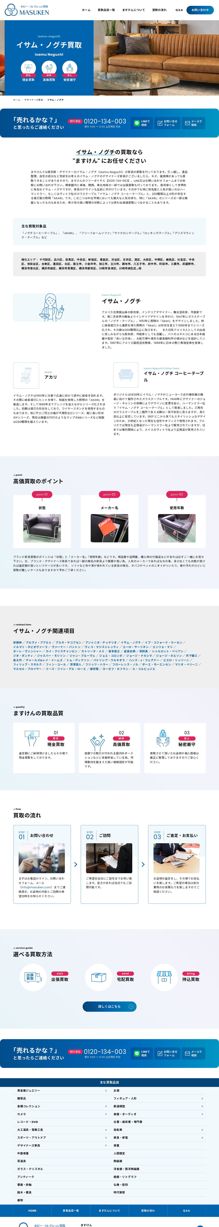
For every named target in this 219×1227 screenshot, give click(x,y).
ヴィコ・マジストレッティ (102, 647)
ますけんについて (133, 10)
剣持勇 (143, 651)
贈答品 (21, 1098)
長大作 (17, 660)
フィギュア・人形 (125, 1098)
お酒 (116, 1091)
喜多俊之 (114, 651)
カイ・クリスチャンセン (62, 651)
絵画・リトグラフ (125, 1177)
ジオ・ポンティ (23, 656)
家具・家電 (121, 1138)
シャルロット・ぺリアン (167, 651)
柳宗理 (94, 669)
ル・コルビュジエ (143, 669)
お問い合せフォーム (170, 123)
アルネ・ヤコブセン (68, 643)
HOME (32, 1210)
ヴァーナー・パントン (66, 647)
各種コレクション (28, 1106)
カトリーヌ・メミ (92, 651)
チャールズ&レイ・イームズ (44, 660)
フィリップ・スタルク (27, 665)
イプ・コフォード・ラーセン (163, 643)
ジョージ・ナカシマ (139, 656)
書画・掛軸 (24, 1185)
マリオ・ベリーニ (186, 665)
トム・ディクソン (78, 660)
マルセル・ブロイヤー (27, 669)
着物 (20, 1200)
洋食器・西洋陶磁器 (126, 1169)
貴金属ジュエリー (28, 1091)
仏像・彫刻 (121, 1185)
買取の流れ (159, 10)
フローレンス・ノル (125, 665)
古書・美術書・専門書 (128, 1122)
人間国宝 (119, 1153)
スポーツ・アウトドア (31, 1138)
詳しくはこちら (109, 1006)
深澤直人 (75, 665)
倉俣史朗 (129, 651)
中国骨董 (23, 1153)
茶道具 (21, 1161)
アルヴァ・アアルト (39, 643)
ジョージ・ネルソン (169, 656)
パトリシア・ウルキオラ (109, 660)
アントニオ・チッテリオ (101, 643)
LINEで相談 (145, 123)
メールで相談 (196, 123)
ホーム (86, 10)
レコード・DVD (27, 1122)
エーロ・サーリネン (136, 647)
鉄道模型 (119, 1106)
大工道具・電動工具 (30, 1130)
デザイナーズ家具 (33, 100)
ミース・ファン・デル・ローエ (66, 669)
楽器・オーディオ (125, 1114)
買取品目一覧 (106, 10)
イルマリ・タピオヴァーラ (30, 647)
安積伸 (17, 643)
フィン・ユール (56, 665)
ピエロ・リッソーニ (176, 660)
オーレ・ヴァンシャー (27, 651)
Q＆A (179, 10)
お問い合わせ (200, 10)
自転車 (118, 1130)
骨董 (116, 1146)
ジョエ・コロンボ (110, 656)
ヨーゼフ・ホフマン (115, 669)
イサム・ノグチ (131, 643)
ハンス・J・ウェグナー (144, 660)
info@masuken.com (36, 887)
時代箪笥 (119, 1192)
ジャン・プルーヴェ (82, 656)
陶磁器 (118, 1161)
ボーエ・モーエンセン (156, 665)
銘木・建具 (24, 1192)
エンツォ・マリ (163, 647)
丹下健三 (191, 656)
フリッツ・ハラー (96, 665)
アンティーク (25, 1177)
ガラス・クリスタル (30, 1169)
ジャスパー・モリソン (51, 656)
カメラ (21, 1114)
